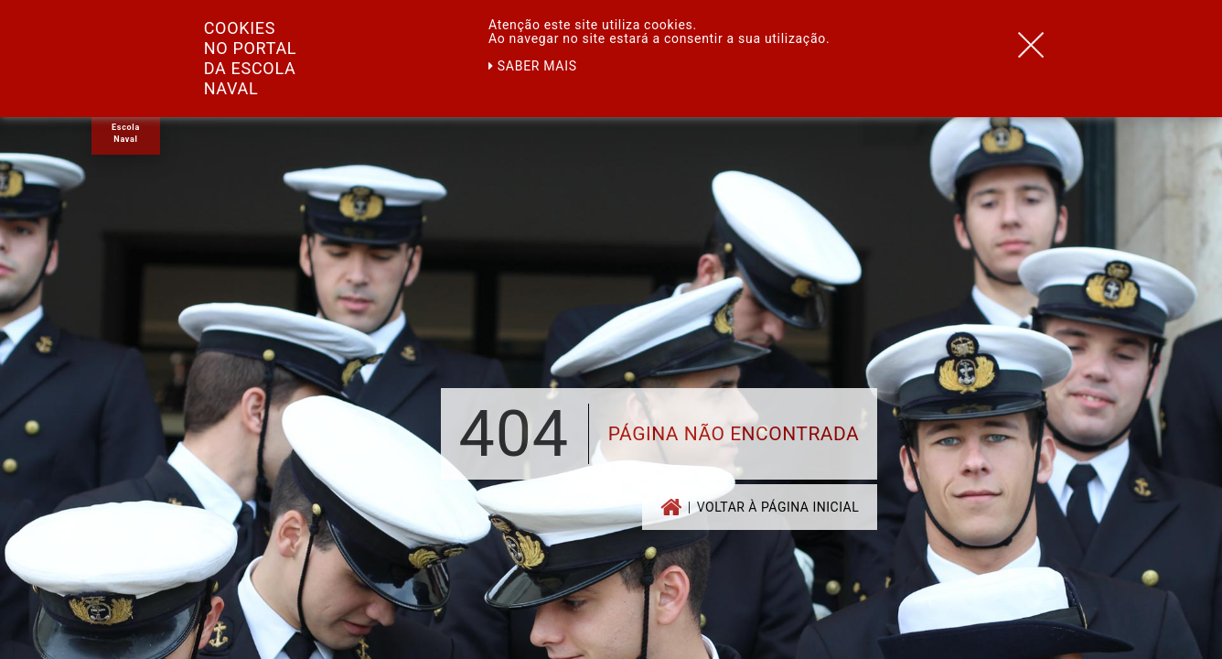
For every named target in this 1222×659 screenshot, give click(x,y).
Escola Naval (126, 133)
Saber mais (532, 66)
